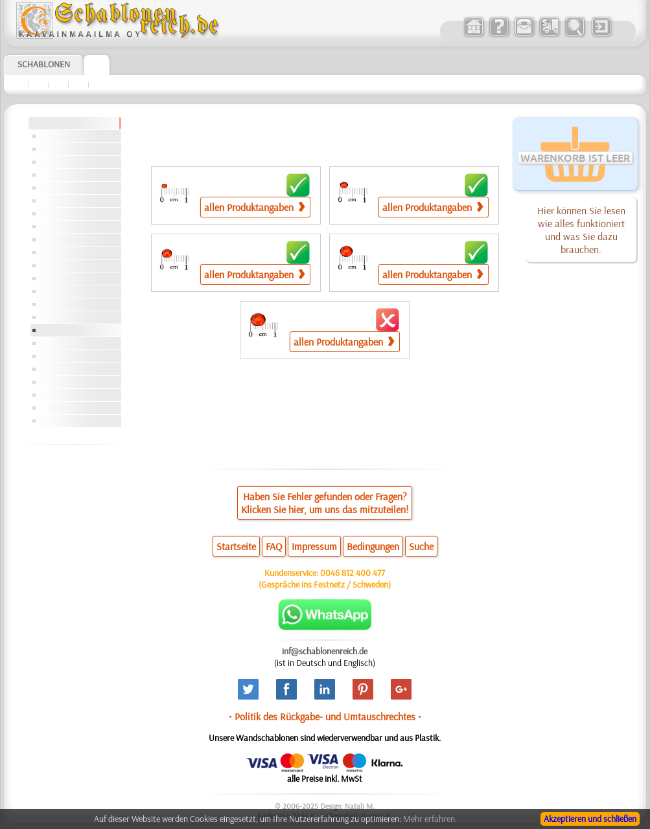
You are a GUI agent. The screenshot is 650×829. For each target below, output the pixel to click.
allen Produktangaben (254, 207)
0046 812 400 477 (352, 573)
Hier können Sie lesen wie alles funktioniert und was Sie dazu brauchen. (581, 230)
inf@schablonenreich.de (324, 651)
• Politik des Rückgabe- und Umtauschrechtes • (325, 716)
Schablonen (43, 64)
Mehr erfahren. (430, 818)
